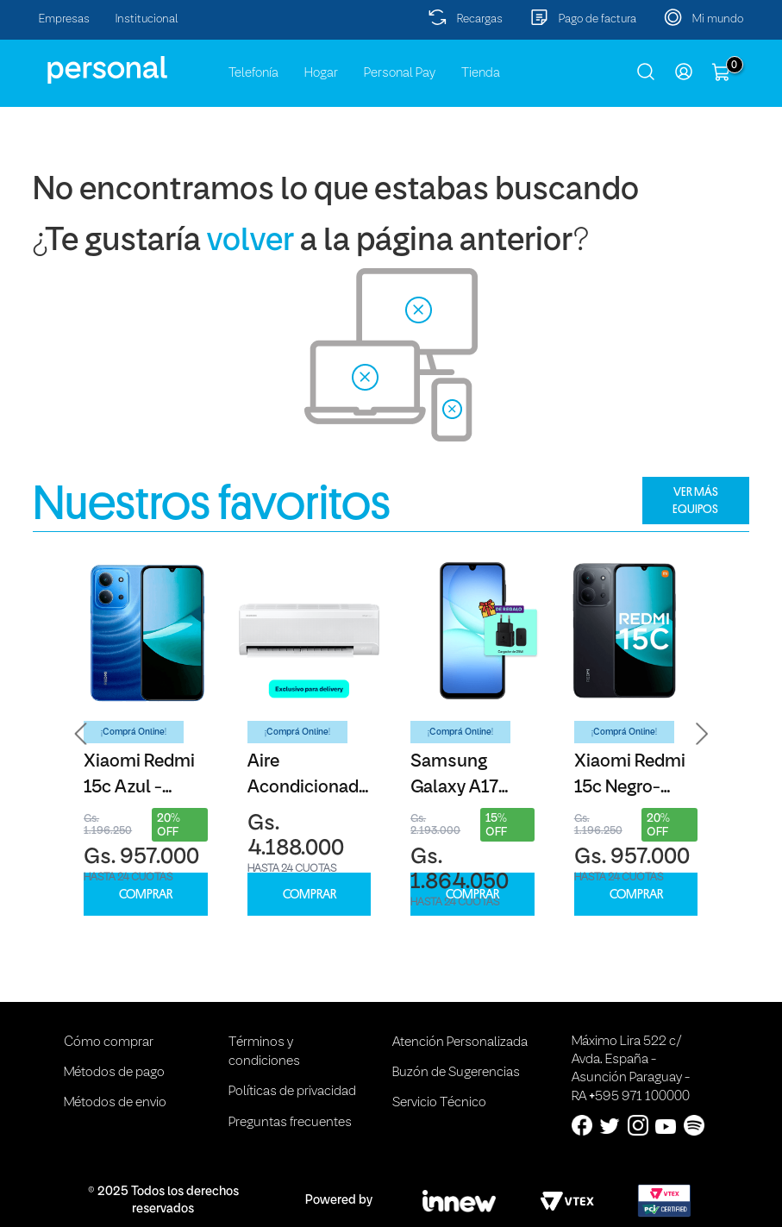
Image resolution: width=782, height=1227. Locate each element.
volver (250, 242)
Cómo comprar (108, 1042)
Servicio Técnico (439, 1103)
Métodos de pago (114, 1073)
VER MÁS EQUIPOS (695, 500)
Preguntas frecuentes (290, 1123)
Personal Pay (399, 73)
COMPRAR (145, 894)
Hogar (321, 73)
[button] (81, 734)
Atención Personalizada (460, 1042)
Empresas (64, 19)
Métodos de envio (115, 1103)
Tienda (480, 73)
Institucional (147, 19)
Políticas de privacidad (292, 1092)
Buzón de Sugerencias (456, 1073)
